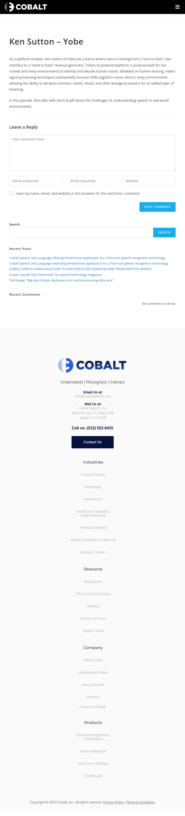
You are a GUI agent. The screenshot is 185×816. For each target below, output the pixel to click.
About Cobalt (93, 660)
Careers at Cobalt (92, 707)
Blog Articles (93, 581)
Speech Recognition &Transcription (93, 737)
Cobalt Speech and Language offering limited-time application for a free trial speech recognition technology (87, 258)
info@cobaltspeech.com (93, 396)
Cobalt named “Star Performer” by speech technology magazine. (55, 274)
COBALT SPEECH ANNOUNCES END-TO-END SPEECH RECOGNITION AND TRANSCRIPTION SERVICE (80, 269)
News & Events (93, 684)
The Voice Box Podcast (93, 594)
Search (14, 224)
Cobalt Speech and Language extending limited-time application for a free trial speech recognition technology (88, 263)
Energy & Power (93, 552)
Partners (93, 697)
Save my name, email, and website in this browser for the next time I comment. (78, 193)
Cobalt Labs (93, 775)
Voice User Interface (93, 763)
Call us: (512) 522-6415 (92, 428)
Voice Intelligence (93, 751)
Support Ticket (93, 630)
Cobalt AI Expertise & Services (93, 540)
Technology (93, 487)
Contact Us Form (93, 618)
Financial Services (93, 527)
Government (93, 499)
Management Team (93, 672)
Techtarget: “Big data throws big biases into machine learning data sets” (61, 280)
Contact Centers (93, 474)
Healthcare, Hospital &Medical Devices (93, 513)
